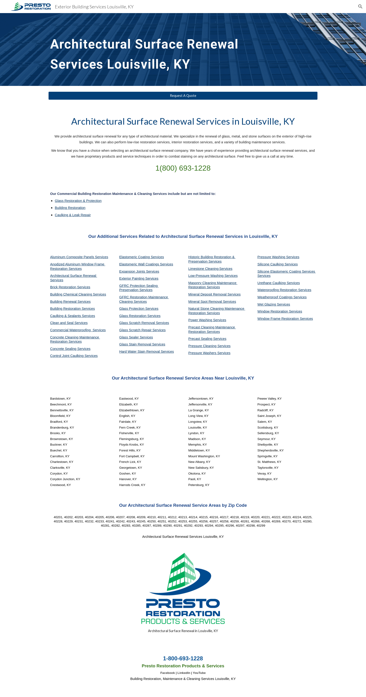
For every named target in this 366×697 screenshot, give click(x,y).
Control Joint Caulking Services (74, 356)
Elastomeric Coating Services (141, 257)
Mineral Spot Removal (205, 301)
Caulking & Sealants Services (72, 316)
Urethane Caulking (272, 283)
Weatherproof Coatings (275, 297)
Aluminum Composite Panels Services (79, 257)
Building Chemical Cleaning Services (78, 294)
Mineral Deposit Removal (208, 294)
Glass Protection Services (138, 308)
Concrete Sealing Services (70, 349)
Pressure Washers (202, 353)
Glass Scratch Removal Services (144, 323)
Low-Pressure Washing (206, 276)
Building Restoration (70, 208)
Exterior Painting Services (138, 278)
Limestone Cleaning (203, 269)
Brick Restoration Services (70, 287)
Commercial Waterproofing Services (78, 330)
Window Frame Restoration (278, 318)
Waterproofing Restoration (277, 290)
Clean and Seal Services (69, 323)
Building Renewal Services (70, 301)
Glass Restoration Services (140, 316)
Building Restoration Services (72, 308)
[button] (360, 6)
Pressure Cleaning (203, 346)
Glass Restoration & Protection (78, 201)
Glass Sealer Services (136, 337)
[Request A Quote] (183, 95)
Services (225, 269)
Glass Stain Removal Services (142, 344)
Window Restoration (273, 311)
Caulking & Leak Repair (73, 215)
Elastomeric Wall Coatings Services (146, 264)
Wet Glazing (267, 304)
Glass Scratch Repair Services (142, 330)
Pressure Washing (271, 257)
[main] (148, 49)
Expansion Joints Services (139, 271)
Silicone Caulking (271, 264)
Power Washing (200, 320)
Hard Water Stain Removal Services (146, 351)
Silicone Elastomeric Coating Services (286, 271)
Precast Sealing (200, 339)
